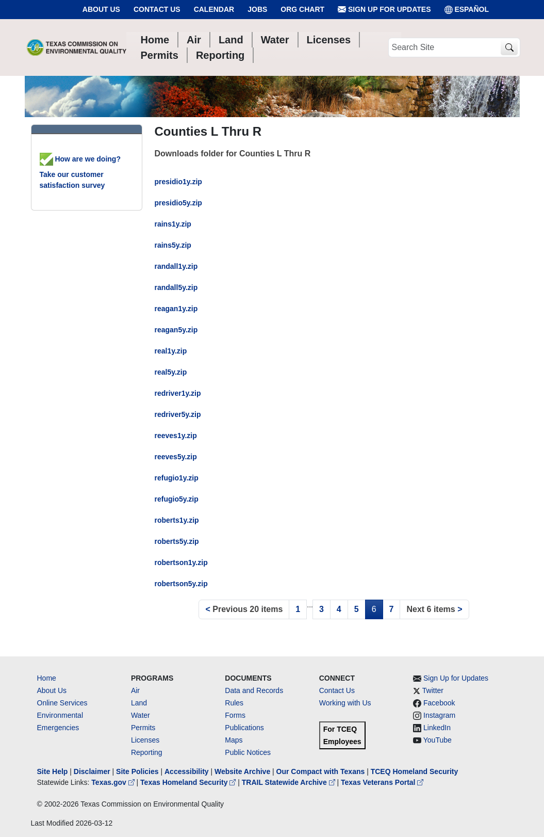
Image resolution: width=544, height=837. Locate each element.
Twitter (432, 690)
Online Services (62, 703)
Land (139, 703)
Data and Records (254, 690)
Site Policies (137, 771)
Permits (143, 727)
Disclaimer (92, 771)
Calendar (214, 9)
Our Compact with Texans (320, 771)
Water (140, 715)
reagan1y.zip (176, 308)
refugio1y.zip (177, 478)
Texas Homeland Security (189, 782)
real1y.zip (171, 351)
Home (46, 678)
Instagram (439, 715)
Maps (233, 740)
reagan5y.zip (176, 330)
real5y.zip (171, 372)
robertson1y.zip (181, 562)
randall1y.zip (176, 266)
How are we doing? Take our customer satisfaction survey (80, 172)
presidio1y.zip (178, 182)
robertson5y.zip (181, 584)
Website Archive (242, 771)
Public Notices (248, 752)
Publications (244, 727)
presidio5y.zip (178, 203)
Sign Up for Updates (384, 9)
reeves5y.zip (176, 457)
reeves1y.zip (176, 435)
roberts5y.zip (177, 541)
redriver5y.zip (178, 414)
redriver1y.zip (178, 393)
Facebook (439, 703)
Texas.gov (113, 782)
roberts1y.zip (177, 520)
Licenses (145, 740)
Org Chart (302, 9)
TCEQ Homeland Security (414, 771)
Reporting (146, 752)
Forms (235, 715)
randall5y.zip (176, 287)
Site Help (52, 771)
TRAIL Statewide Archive (289, 782)
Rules (234, 703)
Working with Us (345, 703)
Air (135, 690)
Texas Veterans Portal (382, 782)
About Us (101, 9)
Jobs (257, 9)
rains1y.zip (173, 224)
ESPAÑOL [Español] (466, 9)
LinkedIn (437, 727)
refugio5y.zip (177, 499)
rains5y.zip (173, 245)
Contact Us (157, 9)
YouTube (437, 740)
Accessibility (187, 771)
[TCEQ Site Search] (509, 48)
